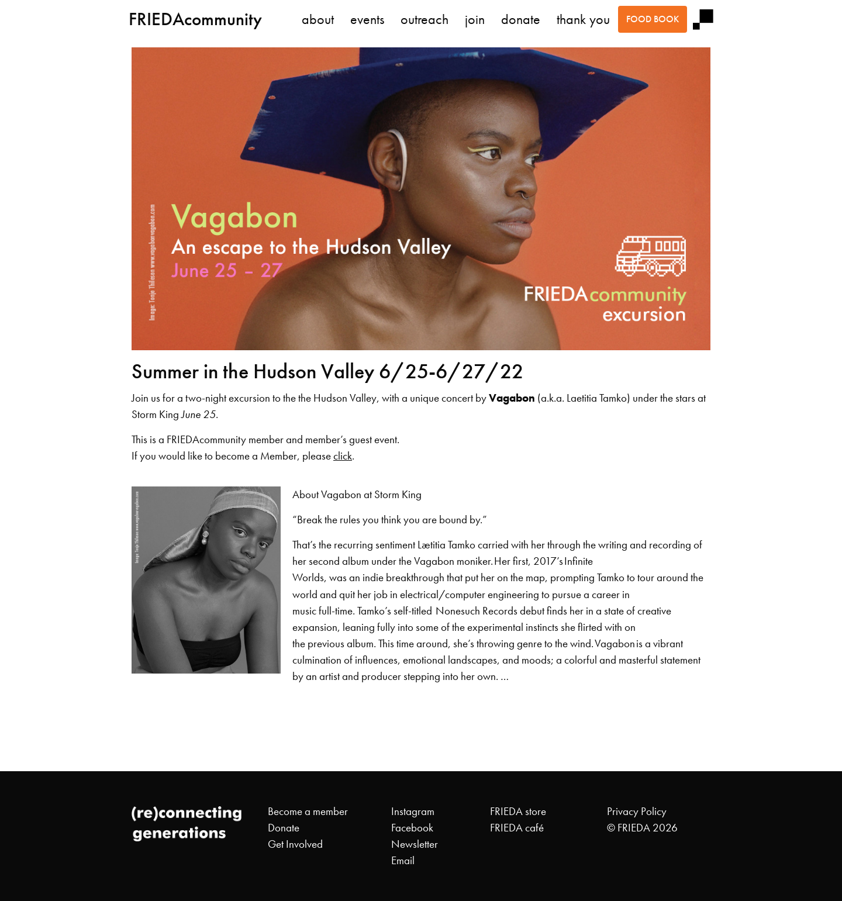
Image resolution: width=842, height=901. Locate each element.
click (342, 456)
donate (520, 19)
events (367, 19)
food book (652, 19)
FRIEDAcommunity (195, 19)
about (318, 19)
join (475, 19)
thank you (583, 19)
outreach (424, 19)
